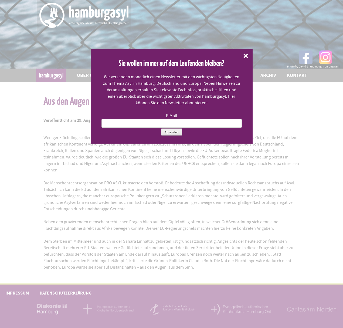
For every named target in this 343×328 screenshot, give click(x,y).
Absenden (172, 132)
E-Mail (171, 116)
